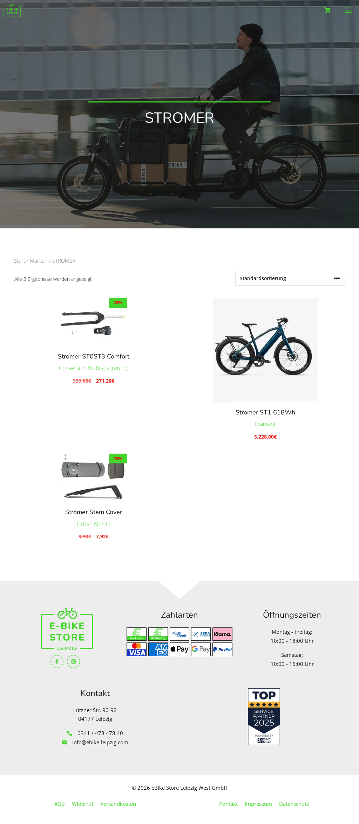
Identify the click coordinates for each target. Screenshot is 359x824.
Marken (39, 260)
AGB (59, 803)
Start (19, 260)
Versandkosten (118, 803)
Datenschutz (294, 803)
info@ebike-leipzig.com (100, 742)
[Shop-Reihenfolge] (290, 278)
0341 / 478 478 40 (100, 733)
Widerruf (82, 803)
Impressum (258, 803)
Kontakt (228, 803)
